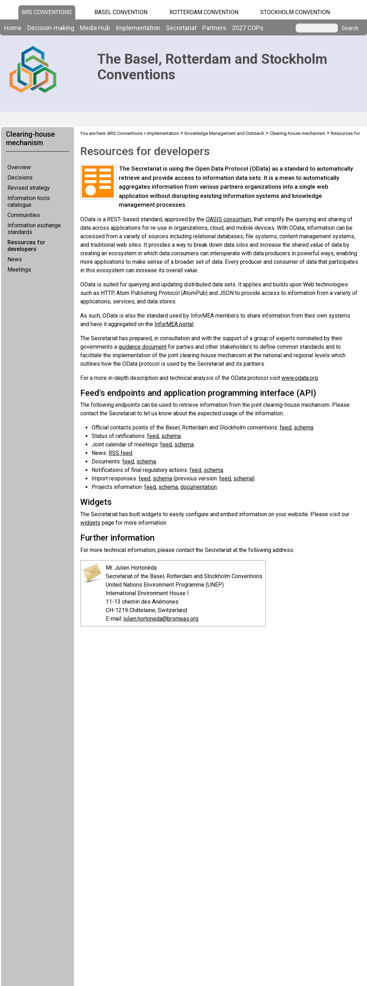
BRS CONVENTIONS (47, 12)
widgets (90, 522)
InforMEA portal (174, 324)
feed (285, 427)
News (14, 259)
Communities (23, 215)
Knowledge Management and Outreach (224, 133)
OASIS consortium (228, 219)
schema (303, 427)
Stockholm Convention (295, 12)
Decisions (20, 177)
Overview (19, 167)
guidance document (142, 346)
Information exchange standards (34, 228)
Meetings (19, 269)
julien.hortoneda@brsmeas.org (161, 618)
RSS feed (120, 453)
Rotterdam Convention (203, 12)
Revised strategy (28, 187)
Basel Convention (120, 12)
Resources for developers (26, 245)
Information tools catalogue (28, 201)
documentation (198, 487)
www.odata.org (299, 378)
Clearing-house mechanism (297, 133)
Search (350, 28)
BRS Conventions (124, 133)
